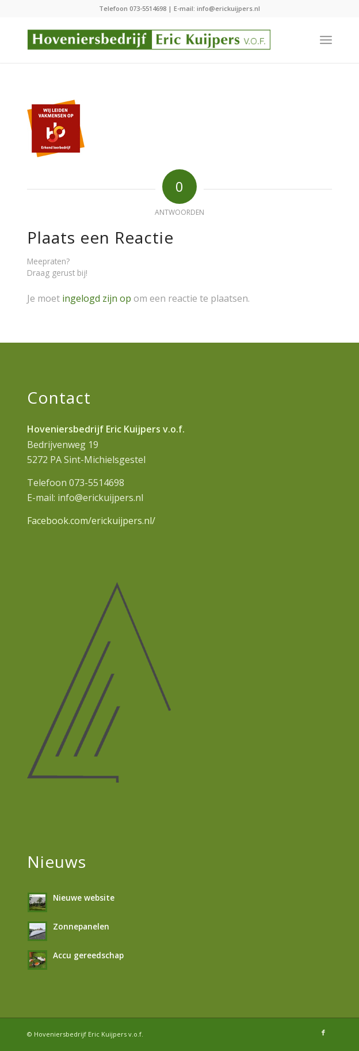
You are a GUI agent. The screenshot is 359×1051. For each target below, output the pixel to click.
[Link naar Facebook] (323, 1032)
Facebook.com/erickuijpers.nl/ (91, 520)
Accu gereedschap (88, 955)
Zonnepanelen (81, 926)
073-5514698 (147, 8)
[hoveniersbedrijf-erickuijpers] (149, 40)
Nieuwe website (83, 897)
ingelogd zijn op (96, 298)
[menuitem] (326, 40)
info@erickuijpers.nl (228, 8)
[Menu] (326, 40)
